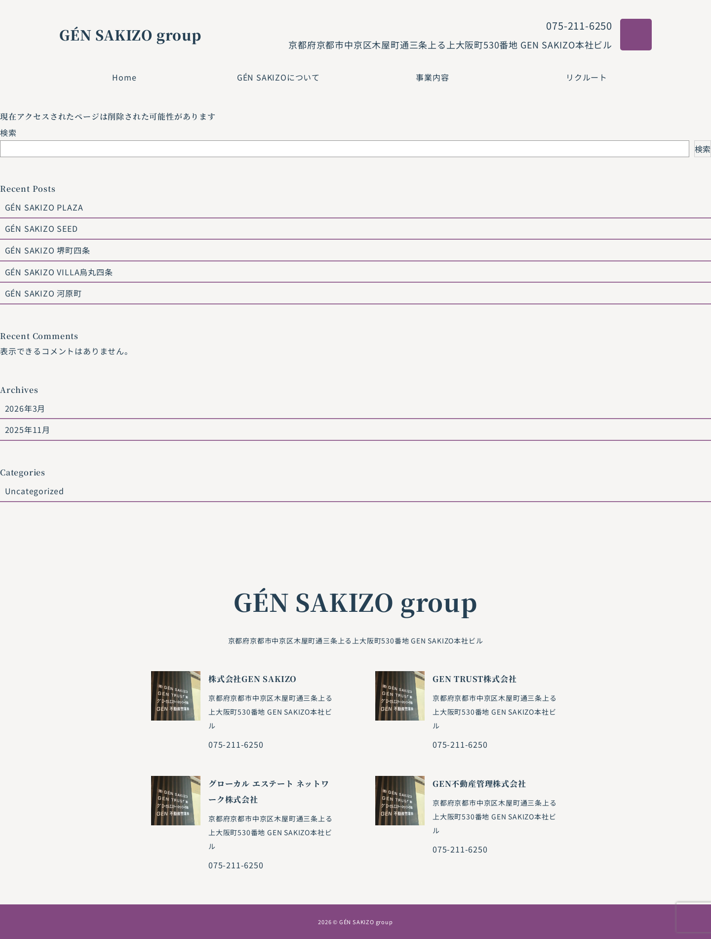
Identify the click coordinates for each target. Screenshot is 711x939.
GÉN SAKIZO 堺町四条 (47, 250)
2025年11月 (27, 429)
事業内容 (432, 77)
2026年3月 (25, 408)
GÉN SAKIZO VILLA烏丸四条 (59, 272)
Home (124, 77)
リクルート (586, 77)
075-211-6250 (579, 25)
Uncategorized (34, 491)
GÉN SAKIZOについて (278, 77)
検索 (8, 132)
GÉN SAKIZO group (130, 34)
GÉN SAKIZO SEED (41, 228)
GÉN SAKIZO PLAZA (44, 207)
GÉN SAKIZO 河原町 (43, 293)
